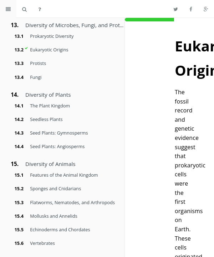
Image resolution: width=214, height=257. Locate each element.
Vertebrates (42, 243)
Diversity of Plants (48, 94)
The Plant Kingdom (50, 105)
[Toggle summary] (8, 9)
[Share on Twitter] (176, 9)
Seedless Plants (46, 119)
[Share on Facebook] (191, 9)
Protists (38, 63)
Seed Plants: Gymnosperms (59, 133)
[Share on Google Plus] (206, 9)
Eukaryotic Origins (49, 49)
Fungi (35, 77)
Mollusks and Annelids (53, 216)
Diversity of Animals (50, 163)
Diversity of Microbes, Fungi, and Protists (76, 25)
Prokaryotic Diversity (51, 36)
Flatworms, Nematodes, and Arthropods (72, 202)
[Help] (39, 9)
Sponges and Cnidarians (55, 188)
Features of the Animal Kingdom (64, 175)
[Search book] (24, 9)
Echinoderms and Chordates (60, 229)
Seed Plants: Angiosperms (57, 146)
